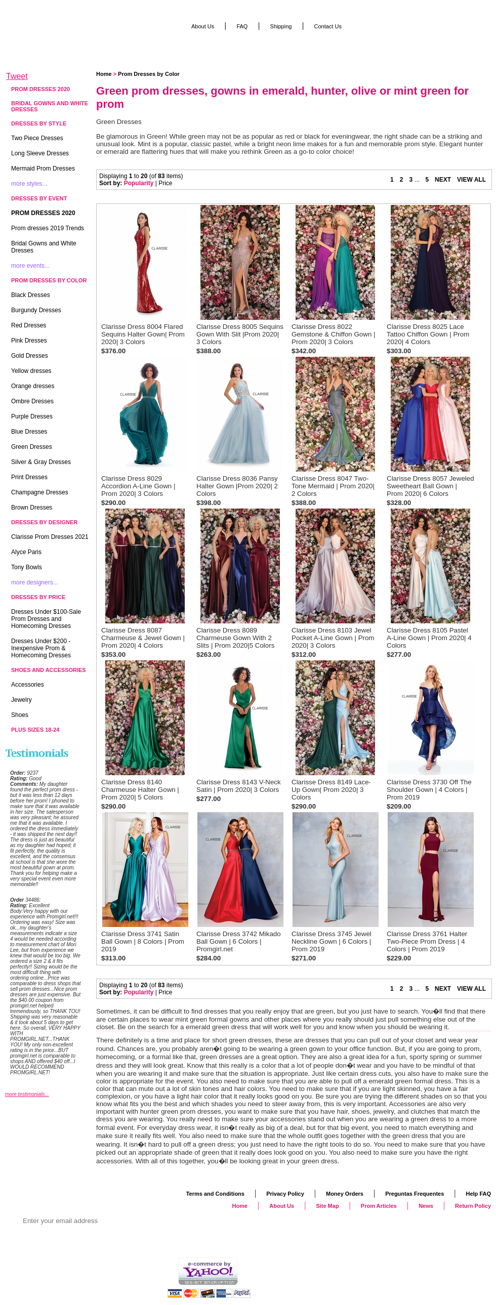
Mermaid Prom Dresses (43, 168)
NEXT (443, 179)
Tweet (17, 76)
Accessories (27, 684)
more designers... (34, 582)
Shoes (19, 715)
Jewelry (21, 699)
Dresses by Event (39, 198)
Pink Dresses (29, 340)
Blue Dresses (29, 431)
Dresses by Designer (44, 522)
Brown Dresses (31, 507)
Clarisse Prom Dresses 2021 (50, 536)
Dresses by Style (38, 123)
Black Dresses (30, 295)
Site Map (327, 1206)
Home (104, 74)
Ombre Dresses (32, 401)
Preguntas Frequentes (414, 1194)
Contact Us (328, 26)
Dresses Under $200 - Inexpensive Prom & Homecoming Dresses (41, 648)
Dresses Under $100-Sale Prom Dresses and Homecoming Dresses (46, 618)
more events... (30, 265)
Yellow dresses (31, 370)
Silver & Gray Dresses (41, 462)
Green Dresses (31, 446)
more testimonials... (27, 1094)
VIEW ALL (471, 179)
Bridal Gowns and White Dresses (49, 106)
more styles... (29, 183)
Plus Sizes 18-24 (35, 730)
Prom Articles (379, 1206)
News (426, 1206)
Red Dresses (28, 325)
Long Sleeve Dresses (40, 153)
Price (165, 183)
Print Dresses (29, 477)
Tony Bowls (26, 567)
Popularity (139, 183)
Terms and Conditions (215, 1194)
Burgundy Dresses (36, 310)
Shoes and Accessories (48, 670)
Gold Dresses (29, 355)
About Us (202, 26)
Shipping (281, 26)
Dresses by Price (38, 597)
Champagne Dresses (39, 492)
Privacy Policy (285, 1194)
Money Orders (344, 1194)
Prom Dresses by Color (149, 74)
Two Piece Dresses (37, 138)
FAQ (241, 26)
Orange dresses (32, 386)
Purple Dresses (32, 416)
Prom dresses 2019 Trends (47, 228)
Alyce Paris (26, 552)
